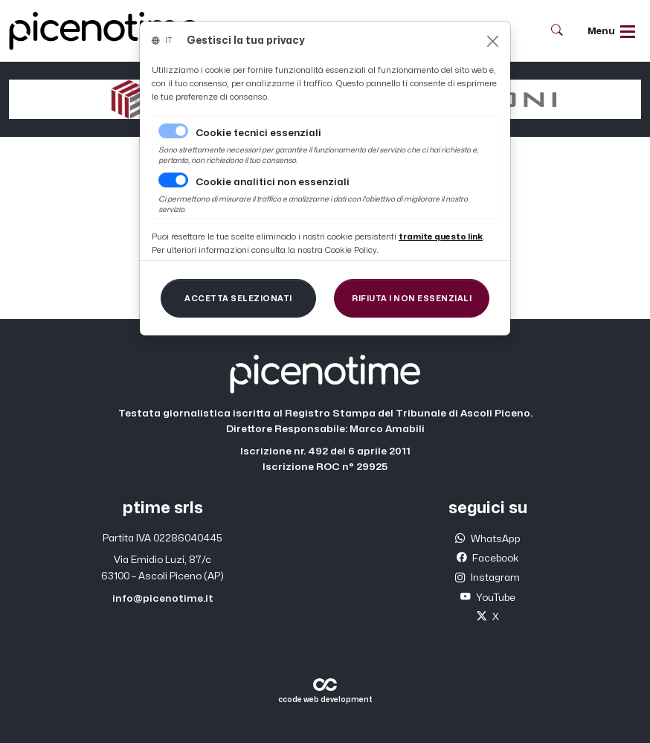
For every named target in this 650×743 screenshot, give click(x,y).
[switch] (173, 180)
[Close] (492, 41)
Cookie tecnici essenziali (258, 133)
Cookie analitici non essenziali (273, 182)
